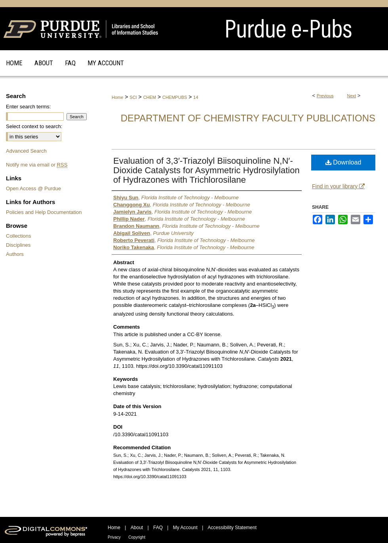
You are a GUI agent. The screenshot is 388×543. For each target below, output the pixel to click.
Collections (18, 236)
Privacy (114, 537)
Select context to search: (34, 126)
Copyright (136, 537)
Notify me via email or (36, 165)
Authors (15, 254)
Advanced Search (26, 151)
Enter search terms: (28, 107)
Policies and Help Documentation (44, 212)
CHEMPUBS (174, 97)
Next (351, 95)
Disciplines (18, 245)
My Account (185, 527)
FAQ (158, 527)
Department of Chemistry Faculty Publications (248, 118)
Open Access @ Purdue (33, 188)
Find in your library (338, 186)
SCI (133, 97)
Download (343, 162)
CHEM (149, 97)
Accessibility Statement (232, 527)
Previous (325, 95)
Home (117, 97)
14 (195, 97)
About (137, 527)
